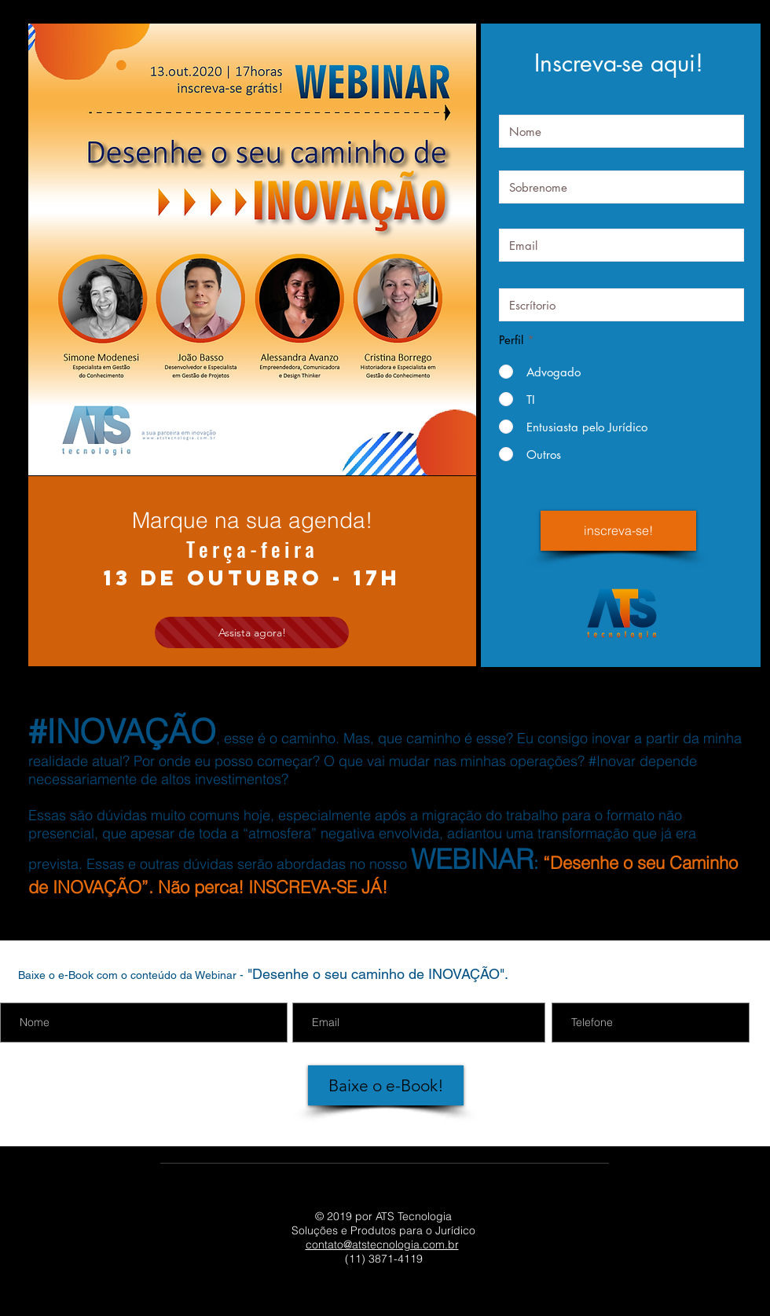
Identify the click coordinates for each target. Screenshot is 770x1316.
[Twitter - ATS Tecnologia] (443, 1299)
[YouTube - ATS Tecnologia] (366, 1299)
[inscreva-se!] (618, 531)
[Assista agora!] (252, 632)
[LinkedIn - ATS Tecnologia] (328, 1299)
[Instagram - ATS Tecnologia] (405, 1299)
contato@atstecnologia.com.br (382, 1244)
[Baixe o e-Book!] (386, 1085)
